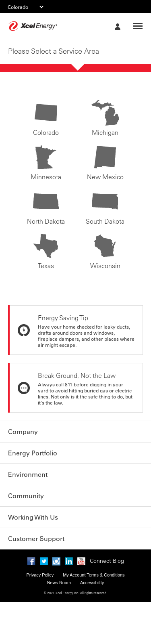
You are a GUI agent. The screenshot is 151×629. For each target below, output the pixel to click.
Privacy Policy (40, 574)
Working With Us (33, 517)
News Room (59, 582)
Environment (28, 474)
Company (23, 432)
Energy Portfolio (32, 453)
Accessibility (92, 582)
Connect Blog (107, 560)
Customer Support (36, 539)
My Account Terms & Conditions (93, 574)
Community (26, 496)
